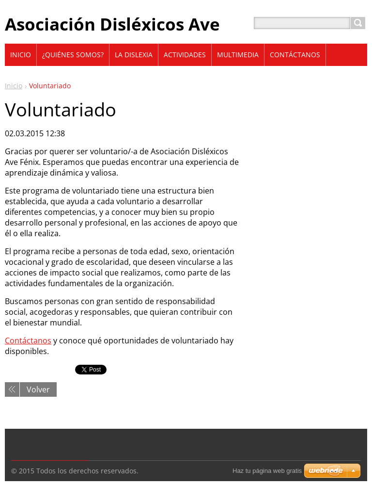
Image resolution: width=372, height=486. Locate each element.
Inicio (13, 85)
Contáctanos (28, 340)
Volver (38, 389)
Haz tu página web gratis (267, 470)
